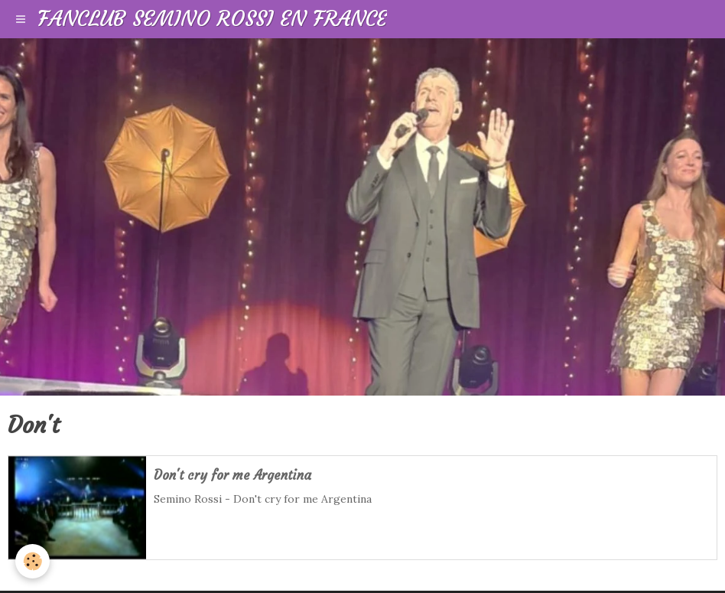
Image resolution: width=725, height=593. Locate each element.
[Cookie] (32, 561)
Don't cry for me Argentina (232, 476)
